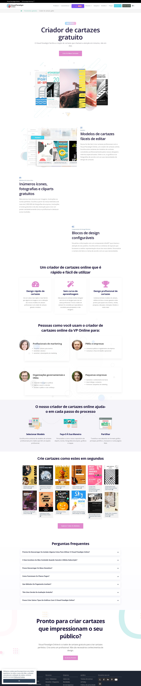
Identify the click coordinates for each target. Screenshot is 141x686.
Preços (111, 6)
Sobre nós (66, 679)
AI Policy (83, 682)
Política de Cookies (19, 677)
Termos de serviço (87, 679)
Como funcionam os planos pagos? (35, 576)
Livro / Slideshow (51, 679)
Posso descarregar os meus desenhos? (37, 568)
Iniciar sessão (126, 6)
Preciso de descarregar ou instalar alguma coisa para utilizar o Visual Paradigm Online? (56, 552)
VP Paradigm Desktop (28, 1)
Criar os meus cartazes (70, 53)
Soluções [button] (97, 6)
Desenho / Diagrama (52, 682)
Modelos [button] (104, 6)
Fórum (48, 685)
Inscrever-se (117, 6)
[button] (65, 5)
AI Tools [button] (77, 6)
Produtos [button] (56, 6)
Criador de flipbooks (34, 684)
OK (19, 681)
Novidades (66, 682)
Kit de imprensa (68, 685)
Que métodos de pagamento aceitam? (36, 584)
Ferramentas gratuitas (30, 11)
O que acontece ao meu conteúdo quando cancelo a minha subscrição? (49, 560)
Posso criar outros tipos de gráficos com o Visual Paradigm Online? (48, 600)
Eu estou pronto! (70, 658)
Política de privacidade (88, 685)
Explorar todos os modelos (70, 526)
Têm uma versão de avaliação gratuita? (37, 592)
